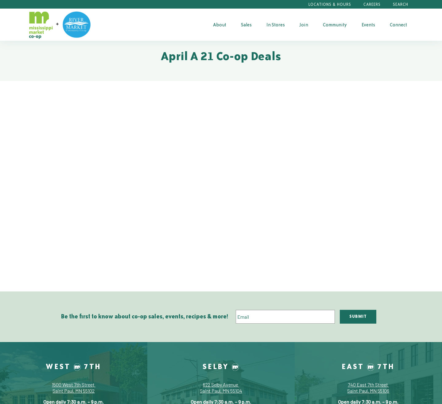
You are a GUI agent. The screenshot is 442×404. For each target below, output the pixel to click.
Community (335, 24)
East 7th (368, 366)
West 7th (73, 366)
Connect (398, 24)
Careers (372, 4)
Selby (221, 366)
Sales (246, 24)
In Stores (275, 24)
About (219, 24)
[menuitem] (220, 24)
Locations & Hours (329, 4)
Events (368, 24)
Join (304, 24)
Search (400, 4)
